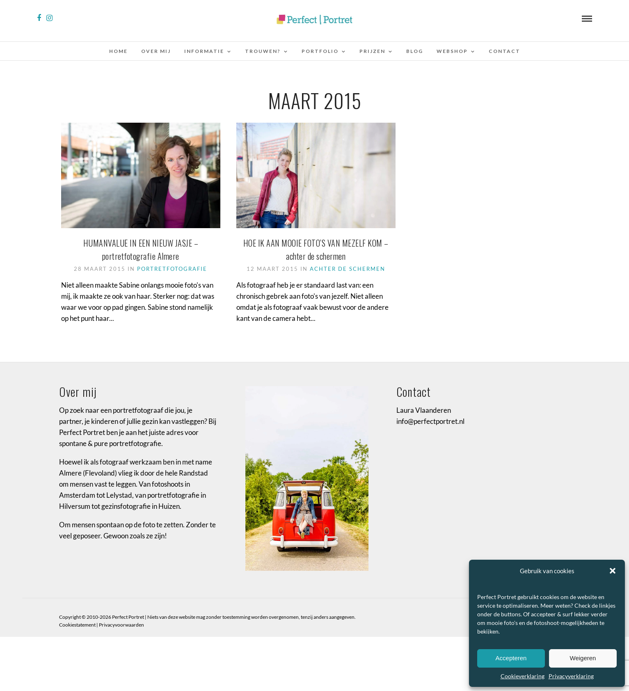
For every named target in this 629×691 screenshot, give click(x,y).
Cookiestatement (77, 628)
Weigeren (583, 657)
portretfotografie (172, 268)
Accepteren (511, 657)
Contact (504, 51)
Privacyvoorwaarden (121, 628)
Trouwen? (263, 51)
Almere (70, 475)
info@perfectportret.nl (430, 424)
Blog (414, 51)
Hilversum (74, 509)
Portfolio (320, 51)
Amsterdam (77, 498)
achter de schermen (347, 268)
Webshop (452, 51)
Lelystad (119, 498)
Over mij (156, 51)
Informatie (204, 51)
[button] (612, 571)
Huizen (169, 509)
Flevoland (100, 475)
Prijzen (372, 51)
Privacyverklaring (571, 676)
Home (118, 51)
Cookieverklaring (522, 676)
